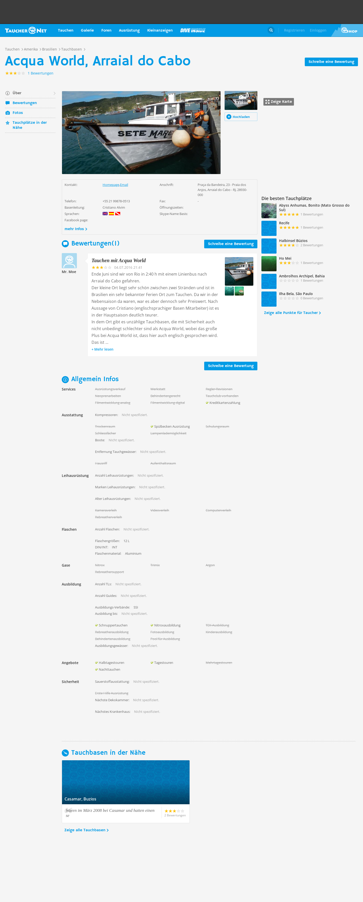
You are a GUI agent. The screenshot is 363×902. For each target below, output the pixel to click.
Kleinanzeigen (160, 30)
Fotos (18, 112)
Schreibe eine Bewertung (331, 61)
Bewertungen (25, 103)
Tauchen (65, 30)
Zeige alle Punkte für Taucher (291, 312)
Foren (106, 30)
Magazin (192, 30)
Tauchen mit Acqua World (119, 260)
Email (124, 184)
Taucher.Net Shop (347, 30)
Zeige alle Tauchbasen (84, 830)
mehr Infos (74, 229)
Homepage (111, 184)
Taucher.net (26, 30)
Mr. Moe (69, 271)
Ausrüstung (129, 30)
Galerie (87, 30)
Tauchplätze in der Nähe (30, 125)
